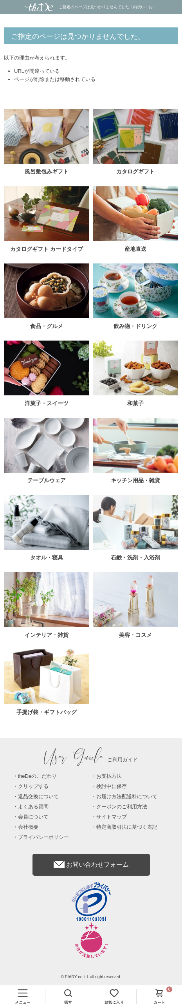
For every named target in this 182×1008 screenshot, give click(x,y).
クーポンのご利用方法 (121, 807)
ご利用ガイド (91, 760)
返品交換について (38, 796)
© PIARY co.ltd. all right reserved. (91, 977)
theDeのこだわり (37, 776)
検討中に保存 (111, 786)
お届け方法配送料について (126, 796)
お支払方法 (109, 776)
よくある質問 (33, 807)
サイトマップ (111, 817)
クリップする (33, 786)
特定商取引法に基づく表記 (126, 827)
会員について (33, 817)
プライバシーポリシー (43, 837)
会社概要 (28, 827)
